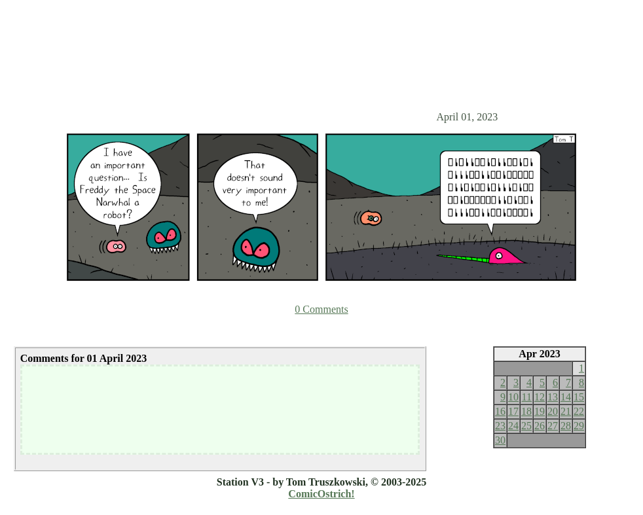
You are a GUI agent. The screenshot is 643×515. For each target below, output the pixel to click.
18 (526, 411)
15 (579, 396)
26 (539, 425)
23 (500, 425)
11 (527, 396)
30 (500, 440)
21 (565, 411)
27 (552, 425)
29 (579, 425)
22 (579, 411)
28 (565, 425)
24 (513, 425)
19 (539, 411)
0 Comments (321, 309)
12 (539, 396)
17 (513, 411)
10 (513, 396)
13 (552, 396)
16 (500, 411)
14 (565, 396)
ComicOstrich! (321, 493)
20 (552, 411)
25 (526, 425)
